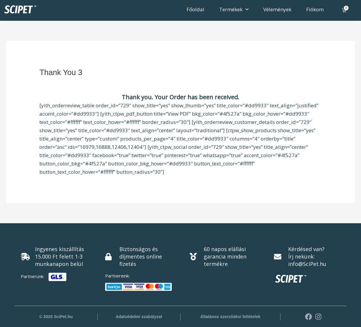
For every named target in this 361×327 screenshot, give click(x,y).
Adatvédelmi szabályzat (138, 316)
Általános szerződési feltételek (230, 316)
